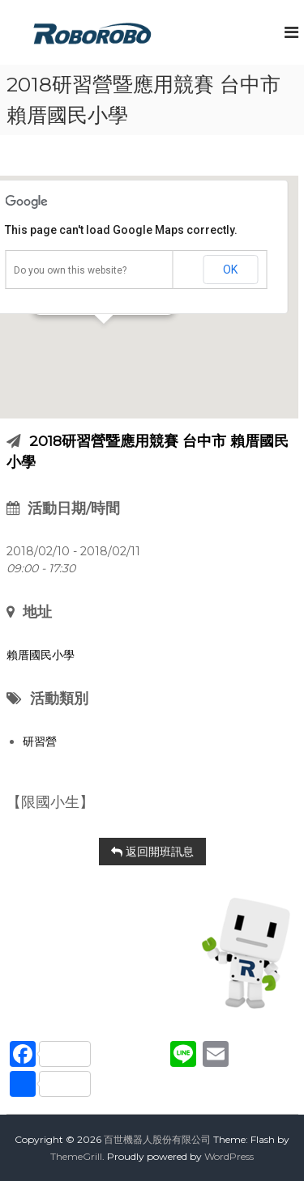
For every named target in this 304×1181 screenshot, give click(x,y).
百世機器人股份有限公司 (157, 1139)
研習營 (40, 741)
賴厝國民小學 (40, 655)
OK (230, 269)
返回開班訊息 (152, 851)
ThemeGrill (76, 1156)
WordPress (229, 1156)
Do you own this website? (70, 270)
